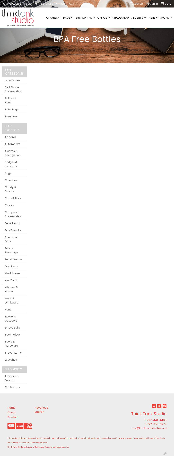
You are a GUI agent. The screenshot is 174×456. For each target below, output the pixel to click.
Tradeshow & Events (127, 18)
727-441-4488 (157, 420)
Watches (11, 360)
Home (11, 408)
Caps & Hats (13, 198)
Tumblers (11, 116)
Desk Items (12, 223)
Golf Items (12, 266)
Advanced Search (11, 378)
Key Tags (11, 280)
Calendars (12, 180)
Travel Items (13, 353)
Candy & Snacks (10, 189)
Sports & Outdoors (11, 319)
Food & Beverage (11, 250)
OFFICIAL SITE (12, 4)
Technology (13, 335)
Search (136, 4)
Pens (152, 18)
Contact (13, 417)
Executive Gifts (11, 239)
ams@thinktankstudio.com (149, 428)
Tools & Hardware (11, 344)
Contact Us (12, 387)
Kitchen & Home (11, 289)
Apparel (51, 18)
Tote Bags (11, 109)
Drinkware (84, 18)
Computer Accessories (13, 214)
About (11, 412)
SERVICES (47, 4)
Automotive (12, 144)
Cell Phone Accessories (13, 89)
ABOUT (28, 4)
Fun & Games (14, 259)
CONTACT (68, 4)
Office (102, 18)
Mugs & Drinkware (12, 301)
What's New (12, 80)
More (165, 18)
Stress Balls (12, 328)
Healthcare (12, 273)
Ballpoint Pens (10, 100)
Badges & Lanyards (11, 164)
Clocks (9, 205)
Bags (66, 18)
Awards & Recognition (13, 153)
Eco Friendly (13, 230)
